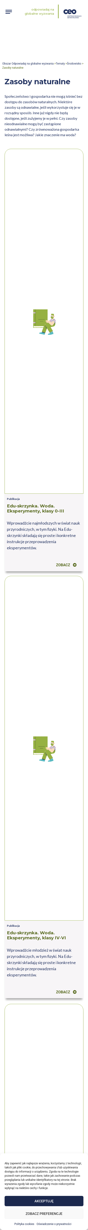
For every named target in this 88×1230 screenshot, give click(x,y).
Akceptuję (44, 1201)
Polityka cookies (24, 1224)
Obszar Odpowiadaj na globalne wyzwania (28, 63)
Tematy (60, 63)
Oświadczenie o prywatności (54, 1224)
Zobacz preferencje (44, 1214)
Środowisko (74, 63)
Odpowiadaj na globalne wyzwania (39, 11)
